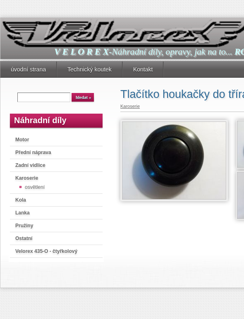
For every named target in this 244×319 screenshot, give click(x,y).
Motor (22, 140)
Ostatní (23, 238)
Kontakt (143, 69)
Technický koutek (89, 69)
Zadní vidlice (30, 165)
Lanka (22, 213)
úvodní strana (28, 69)
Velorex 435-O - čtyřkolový (46, 251)
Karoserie (26, 178)
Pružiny (24, 226)
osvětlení (35, 187)
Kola (20, 200)
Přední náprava (33, 152)
